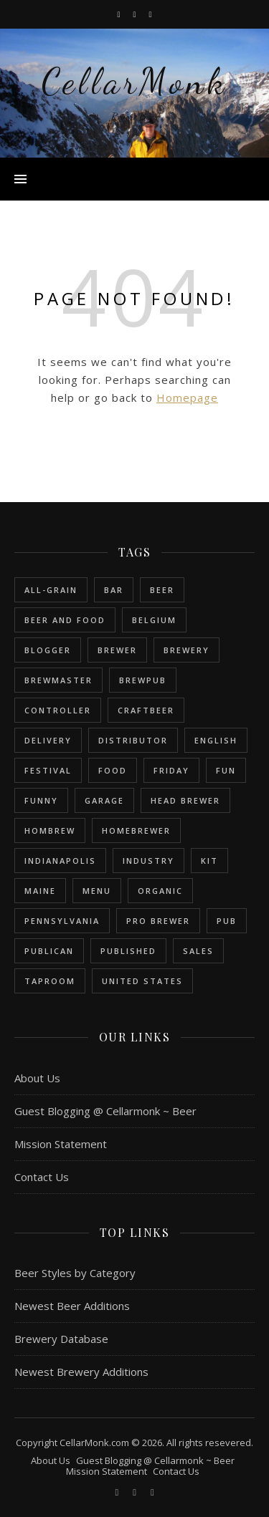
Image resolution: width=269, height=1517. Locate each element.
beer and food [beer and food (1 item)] (64, 620)
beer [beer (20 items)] (162, 589)
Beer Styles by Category (75, 1273)
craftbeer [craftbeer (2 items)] (146, 710)
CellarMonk (134, 82)
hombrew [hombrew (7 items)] (49, 830)
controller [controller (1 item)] (57, 710)
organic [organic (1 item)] (160, 890)
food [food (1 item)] (112, 770)
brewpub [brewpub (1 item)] (142, 680)
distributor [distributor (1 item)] (133, 740)
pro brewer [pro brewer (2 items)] (158, 920)
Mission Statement (60, 1144)
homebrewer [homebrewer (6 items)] (136, 830)
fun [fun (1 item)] (226, 770)
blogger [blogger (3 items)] (47, 650)
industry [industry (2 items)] (148, 860)
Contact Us (41, 1177)
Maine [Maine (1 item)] (40, 890)
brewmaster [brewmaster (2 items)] (58, 680)
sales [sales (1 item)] (198, 950)
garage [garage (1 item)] (104, 800)
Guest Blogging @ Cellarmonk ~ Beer (105, 1111)
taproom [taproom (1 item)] (49, 981)
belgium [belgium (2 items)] (154, 620)
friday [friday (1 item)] (171, 770)
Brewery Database (61, 1338)
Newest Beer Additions (72, 1306)
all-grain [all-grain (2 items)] (50, 589)
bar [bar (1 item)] (113, 589)
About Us (37, 1078)
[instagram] (135, 14)
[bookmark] (150, 14)
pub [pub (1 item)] (227, 920)
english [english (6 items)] (215, 740)
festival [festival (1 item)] (48, 770)
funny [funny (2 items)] (41, 800)
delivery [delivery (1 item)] (48, 740)
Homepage (187, 397)
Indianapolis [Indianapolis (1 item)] (60, 860)
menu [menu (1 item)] (96, 890)
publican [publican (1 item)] (49, 950)
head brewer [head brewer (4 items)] (185, 800)
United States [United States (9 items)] (142, 981)
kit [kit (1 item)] (209, 860)
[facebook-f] (119, 14)
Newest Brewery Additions (81, 1371)
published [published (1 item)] (128, 950)
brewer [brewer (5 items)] (117, 650)
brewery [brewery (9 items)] (186, 650)
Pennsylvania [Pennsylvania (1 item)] (62, 920)
